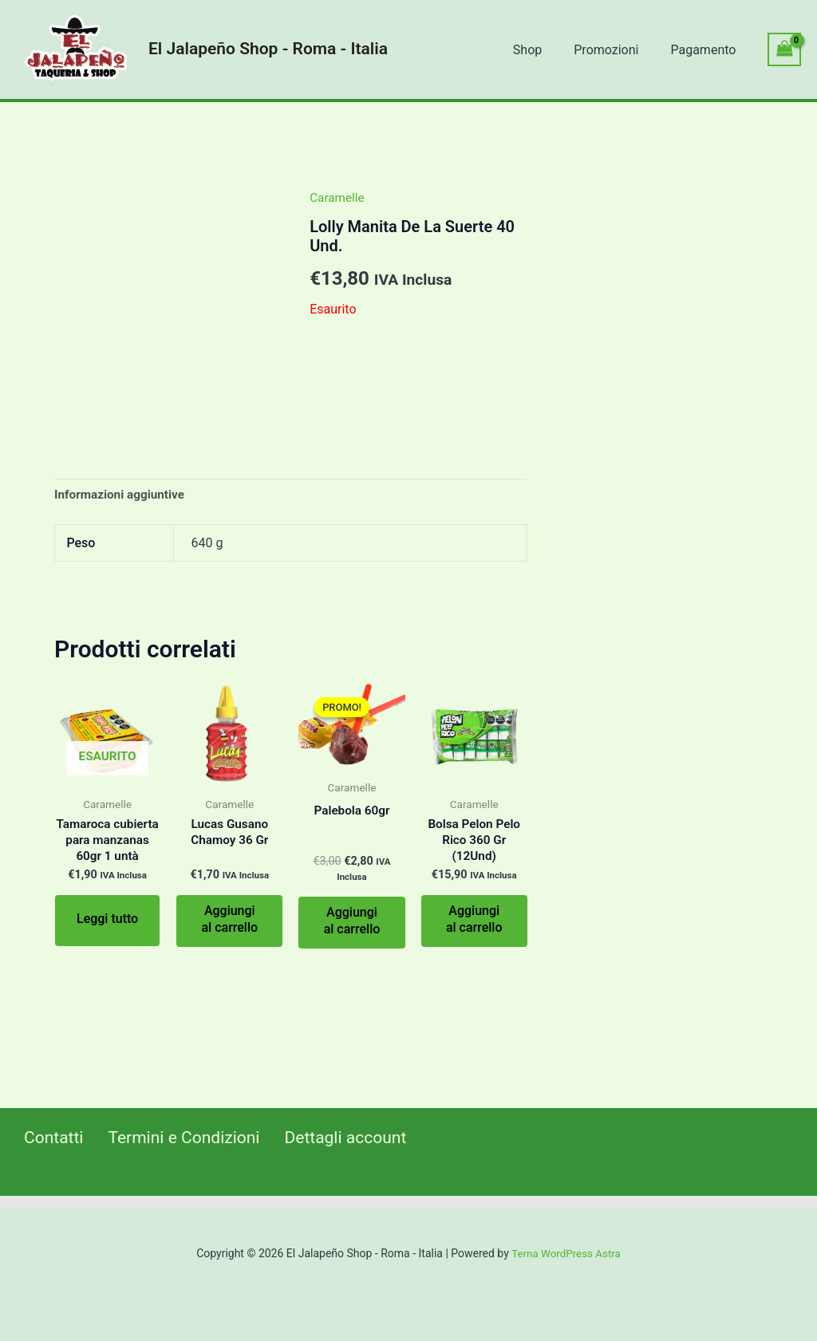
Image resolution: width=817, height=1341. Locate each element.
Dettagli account (336, 1138)
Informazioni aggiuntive (122, 495)
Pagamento (706, 49)
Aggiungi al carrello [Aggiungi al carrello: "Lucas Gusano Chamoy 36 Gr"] (229, 921)
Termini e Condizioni (175, 1138)
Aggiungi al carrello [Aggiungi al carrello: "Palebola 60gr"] (352, 921)
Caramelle (338, 197)
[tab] (122, 495)
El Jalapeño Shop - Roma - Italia (268, 48)
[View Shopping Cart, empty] (784, 49)
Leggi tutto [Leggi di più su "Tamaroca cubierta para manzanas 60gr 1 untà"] (107, 938)
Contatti (47, 1138)
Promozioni (615, 49)
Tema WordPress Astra (566, 1253)
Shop (543, 49)
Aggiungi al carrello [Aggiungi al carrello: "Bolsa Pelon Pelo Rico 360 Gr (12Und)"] (474, 921)
